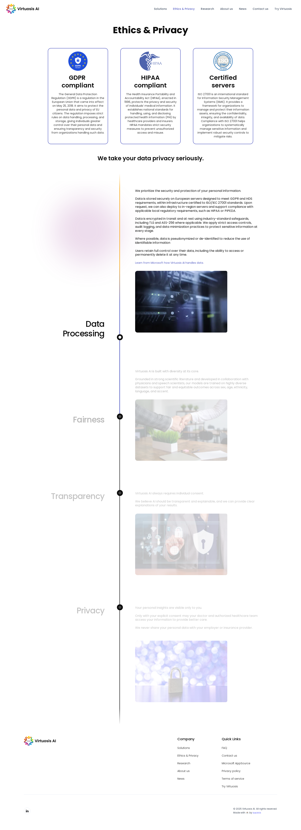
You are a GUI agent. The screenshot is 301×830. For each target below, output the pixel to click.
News (242, 9)
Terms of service (233, 779)
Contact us (260, 9)
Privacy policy (231, 771)
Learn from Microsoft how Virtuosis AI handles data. (169, 263)
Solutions (160, 9)
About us (226, 9)
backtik (257, 812)
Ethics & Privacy (184, 9)
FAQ (224, 748)
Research (207, 9)
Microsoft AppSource (236, 763)
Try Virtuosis (283, 9)
